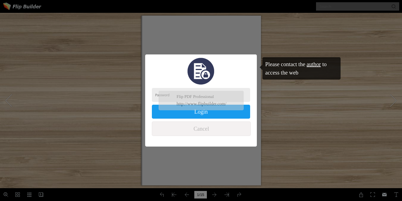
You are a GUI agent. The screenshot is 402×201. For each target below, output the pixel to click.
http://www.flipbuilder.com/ (202, 103)
